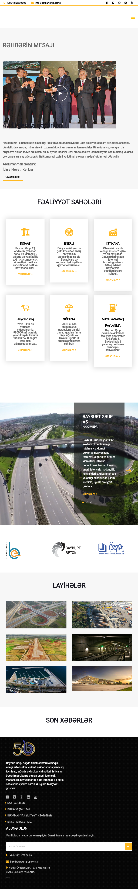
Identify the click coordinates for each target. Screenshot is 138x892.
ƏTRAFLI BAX (24, 274)
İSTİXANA (112, 244)
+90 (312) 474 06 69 (21, 858)
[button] (83, 505)
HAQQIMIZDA (90, 429)
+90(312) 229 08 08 (16, 3)
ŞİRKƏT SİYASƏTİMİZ (19, 824)
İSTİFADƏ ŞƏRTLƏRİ (18, 812)
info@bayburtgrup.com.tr (48, 3)
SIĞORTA (69, 322)
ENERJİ (69, 244)
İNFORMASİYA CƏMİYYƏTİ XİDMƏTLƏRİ (29, 818)
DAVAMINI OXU (13, 177)
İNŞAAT (25, 244)
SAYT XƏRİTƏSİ (16, 805)
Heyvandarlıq (25, 322)
